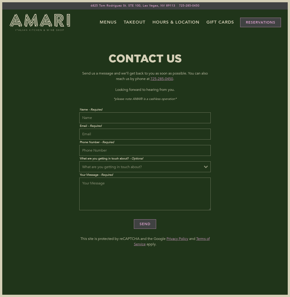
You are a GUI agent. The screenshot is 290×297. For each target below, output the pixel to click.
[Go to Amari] (133, 6)
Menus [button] (108, 22)
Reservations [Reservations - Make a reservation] (260, 22)
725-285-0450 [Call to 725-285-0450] (189, 6)
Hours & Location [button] (175, 22)
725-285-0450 (161, 78)
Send (145, 224)
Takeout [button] (134, 22)
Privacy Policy (177, 238)
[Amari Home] (40, 22)
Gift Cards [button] (220, 22)
